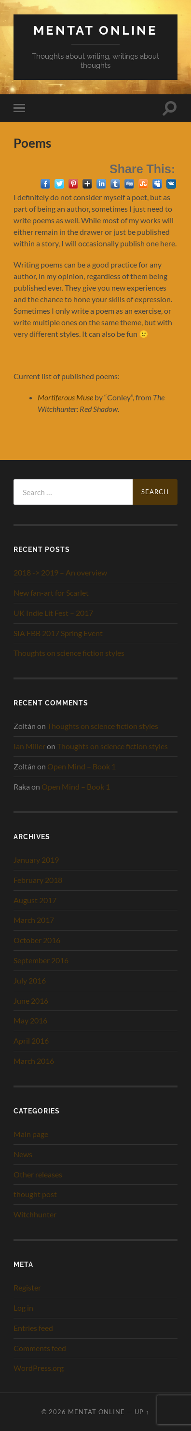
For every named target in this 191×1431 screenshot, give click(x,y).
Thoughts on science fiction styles (69, 652)
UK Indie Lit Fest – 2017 (53, 612)
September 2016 (41, 960)
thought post (35, 1194)
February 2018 (38, 879)
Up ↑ (142, 1412)
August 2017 (35, 900)
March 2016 (34, 1060)
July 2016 (30, 980)
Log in (23, 1307)
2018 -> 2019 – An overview (60, 572)
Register (27, 1287)
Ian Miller (29, 746)
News (23, 1154)
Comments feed (40, 1348)
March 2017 (34, 919)
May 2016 (30, 1020)
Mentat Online (95, 30)
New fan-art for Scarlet (51, 592)
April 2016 (31, 1040)
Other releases (38, 1174)
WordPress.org (39, 1367)
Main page (31, 1133)
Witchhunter (35, 1214)
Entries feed (33, 1327)
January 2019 (36, 859)
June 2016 (31, 1000)
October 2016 (37, 940)
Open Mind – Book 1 (81, 766)
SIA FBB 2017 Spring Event (58, 633)
